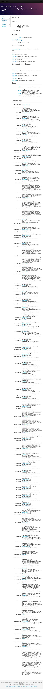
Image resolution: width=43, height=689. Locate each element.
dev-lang (13, 51)
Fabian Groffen (24, 579)
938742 (19, 93)
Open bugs (6, 24)
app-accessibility (14, 49)
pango (16, 61)
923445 (19, 90)
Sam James (24, 125)
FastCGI (18, 686)
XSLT (22, 686)
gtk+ (16, 59)
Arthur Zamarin (24, 131)
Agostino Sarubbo (25, 432)
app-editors (8, 6)
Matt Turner (24, 170)
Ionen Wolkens (24, 331)
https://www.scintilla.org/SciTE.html (15, 13)
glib (15, 54)
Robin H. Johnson (25, 576)
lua (20, 37)
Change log (6, 26)
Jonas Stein (24, 554)
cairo (16, 56)
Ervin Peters (24, 143)
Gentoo (7, 686)
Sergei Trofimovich (25, 536)
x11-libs (13, 56)
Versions (6, 17)
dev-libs (13, 54)
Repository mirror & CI (25, 104)
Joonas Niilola (24, 118)
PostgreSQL (11, 686)
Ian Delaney (24, 589)
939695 (19, 95)
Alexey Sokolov (24, 389)
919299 (19, 86)
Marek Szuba (24, 356)
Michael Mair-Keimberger (26, 505)
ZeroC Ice (27, 686)
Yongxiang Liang (24, 266)
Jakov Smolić (24, 237)
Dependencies (6, 20)
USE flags (6, 18)
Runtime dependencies (6, 22)
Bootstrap (31, 686)
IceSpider (35, 686)
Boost (24, 686)
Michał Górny (24, 450)
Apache (15, 686)
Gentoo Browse (5, 1)
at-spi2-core (20, 49)
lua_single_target (17, 40)
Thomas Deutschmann (26, 497)
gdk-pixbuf (17, 76)
